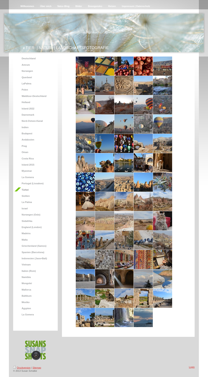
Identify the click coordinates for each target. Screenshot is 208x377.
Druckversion (22, 367)
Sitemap (36, 367)
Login (192, 367)
